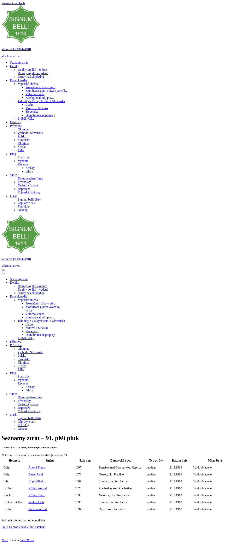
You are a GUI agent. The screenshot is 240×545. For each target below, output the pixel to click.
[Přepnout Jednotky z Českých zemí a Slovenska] (69, 321)
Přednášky (24, 182)
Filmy (29, 171)
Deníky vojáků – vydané (33, 73)
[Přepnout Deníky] (69, 282)
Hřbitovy (15, 122)
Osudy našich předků (31, 76)
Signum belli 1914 (29, 199)
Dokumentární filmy (30, 178)
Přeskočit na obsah (13, 3)
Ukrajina (23, 143)
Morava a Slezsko (37, 108)
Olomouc (23, 129)
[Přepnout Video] (69, 394)
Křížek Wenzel (37, 488)
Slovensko (32, 111)
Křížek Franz (36, 495)
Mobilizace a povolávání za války (46, 90)
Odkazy (22, 210)
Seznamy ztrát (19, 62)
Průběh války (26, 118)
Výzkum (23, 160)
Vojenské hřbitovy (29, 192)
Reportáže (24, 188)
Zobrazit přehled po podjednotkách (23, 520)
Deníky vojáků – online (32, 69)
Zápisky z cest (27, 203)
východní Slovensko (30, 132)
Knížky (30, 167)
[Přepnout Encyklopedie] (69, 296)
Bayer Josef (35, 474)
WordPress (27, 540)
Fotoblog (23, 206)
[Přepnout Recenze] (69, 383)
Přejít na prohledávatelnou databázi (23, 527)
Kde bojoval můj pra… (40, 97)
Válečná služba (35, 94)
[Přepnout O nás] (69, 415)
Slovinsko (24, 139)
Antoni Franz (36, 467)
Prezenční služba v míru (40, 87)
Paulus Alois (36, 502)
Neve (5, 540)
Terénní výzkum (28, 185)
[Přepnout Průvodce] (69, 345)
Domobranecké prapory (40, 115)
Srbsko (22, 146)
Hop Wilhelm (36, 481)
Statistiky (23, 157)
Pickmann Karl (37, 509)
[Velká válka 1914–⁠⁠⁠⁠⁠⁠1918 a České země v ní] (120, 31)
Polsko (22, 136)
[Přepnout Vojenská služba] (69, 300)
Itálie (21, 150)
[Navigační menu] (3, 270)
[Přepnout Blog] (69, 373)
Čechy (29, 104)
